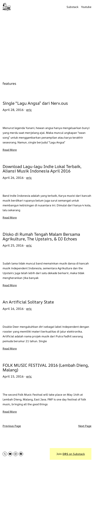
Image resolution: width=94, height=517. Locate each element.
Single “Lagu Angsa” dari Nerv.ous (35, 103)
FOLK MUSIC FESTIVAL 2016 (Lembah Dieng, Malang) (46, 367)
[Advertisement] (47, 45)
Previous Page (12, 426)
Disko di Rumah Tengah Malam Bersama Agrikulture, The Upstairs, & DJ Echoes (41, 236)
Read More (10, 150)
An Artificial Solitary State (28, 302)
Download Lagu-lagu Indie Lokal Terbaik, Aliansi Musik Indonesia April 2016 (42, 168)
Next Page (84, 426)
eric (29, 110)
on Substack (74, 454)
